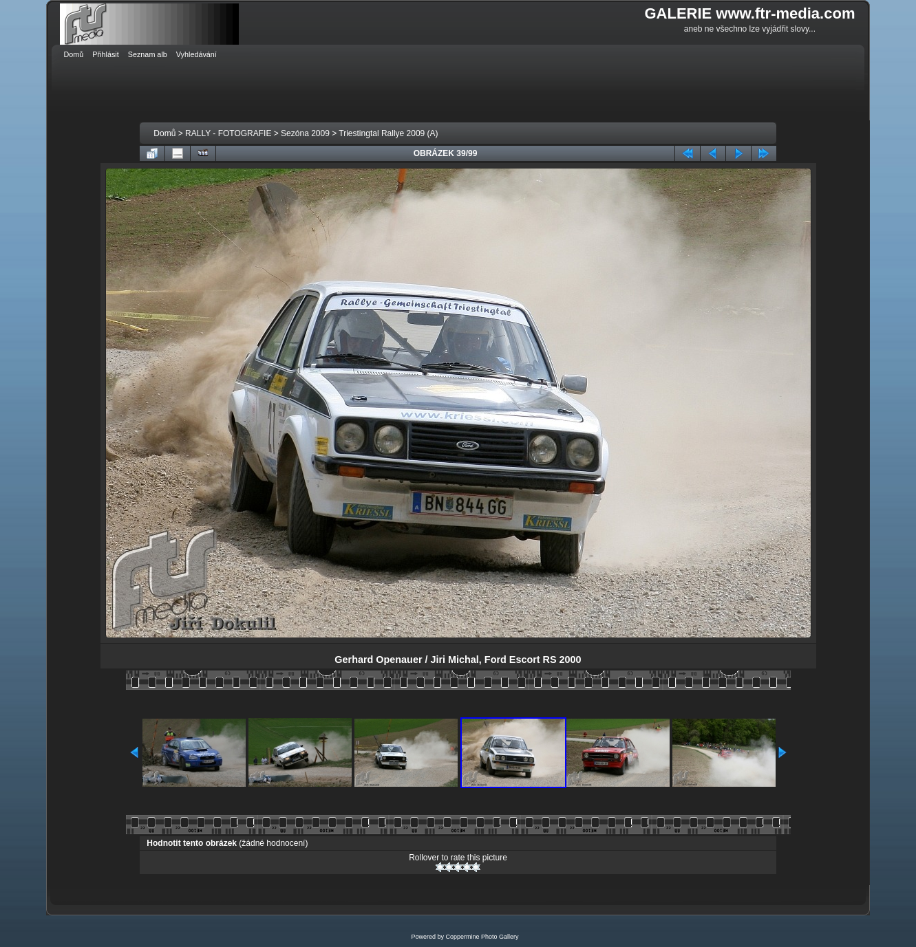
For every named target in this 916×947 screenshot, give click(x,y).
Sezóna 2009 (305, 133)
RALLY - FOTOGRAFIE (228, 133)
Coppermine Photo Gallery (481, 936)
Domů (164, 133)
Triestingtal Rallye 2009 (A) (388, 133)
